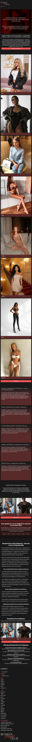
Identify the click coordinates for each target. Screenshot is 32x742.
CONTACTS (3, 688)
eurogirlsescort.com (6, 728)
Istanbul (3, 705)
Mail (3, 673)
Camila (2, 256)
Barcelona (3, 713)
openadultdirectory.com (7, 723)
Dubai (9, 533)
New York (13, 533)
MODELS (2, 683)
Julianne (3, 296)
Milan (18, 533)
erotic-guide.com (5, 725)
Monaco (23, 533)
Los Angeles (4, 715)
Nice (2, 706)
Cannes (4, 533)
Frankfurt (3, 718)
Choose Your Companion (16, 48)
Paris (2, 700)
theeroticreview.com (6, 722)
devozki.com (4, 727)
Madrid (2, 710)
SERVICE (2, 684)
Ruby (2, 93)
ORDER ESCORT (16, 517)
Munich (2, 708)
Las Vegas (3, 716)
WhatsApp (4, 672)
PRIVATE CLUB (5, 675)
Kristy (2, 134)
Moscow (3, 692)
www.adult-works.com (6, 730)
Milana (1, 514)
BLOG (2, 686)
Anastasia (24, 620)
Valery (2, 215)
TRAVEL (2, 681)
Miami (28, 533)
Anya (2, 174)
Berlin (2, 711)
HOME (2, 680)
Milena (2, 337)
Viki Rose (3, 377)
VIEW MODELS (16, 381)
